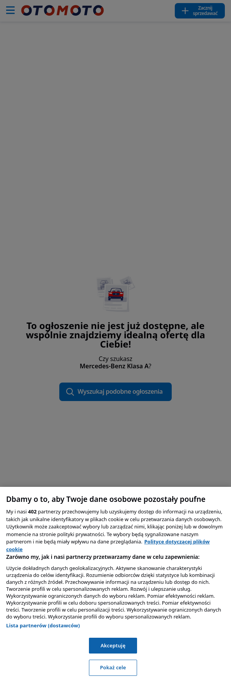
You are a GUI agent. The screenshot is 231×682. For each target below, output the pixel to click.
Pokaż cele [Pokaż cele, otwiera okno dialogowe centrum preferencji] (113, 667)
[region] (115, 584)
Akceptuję (113, 645)
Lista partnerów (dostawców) (43, 625)
